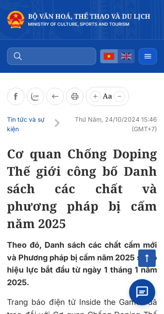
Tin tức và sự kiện (26, 124)
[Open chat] (142, 292)
